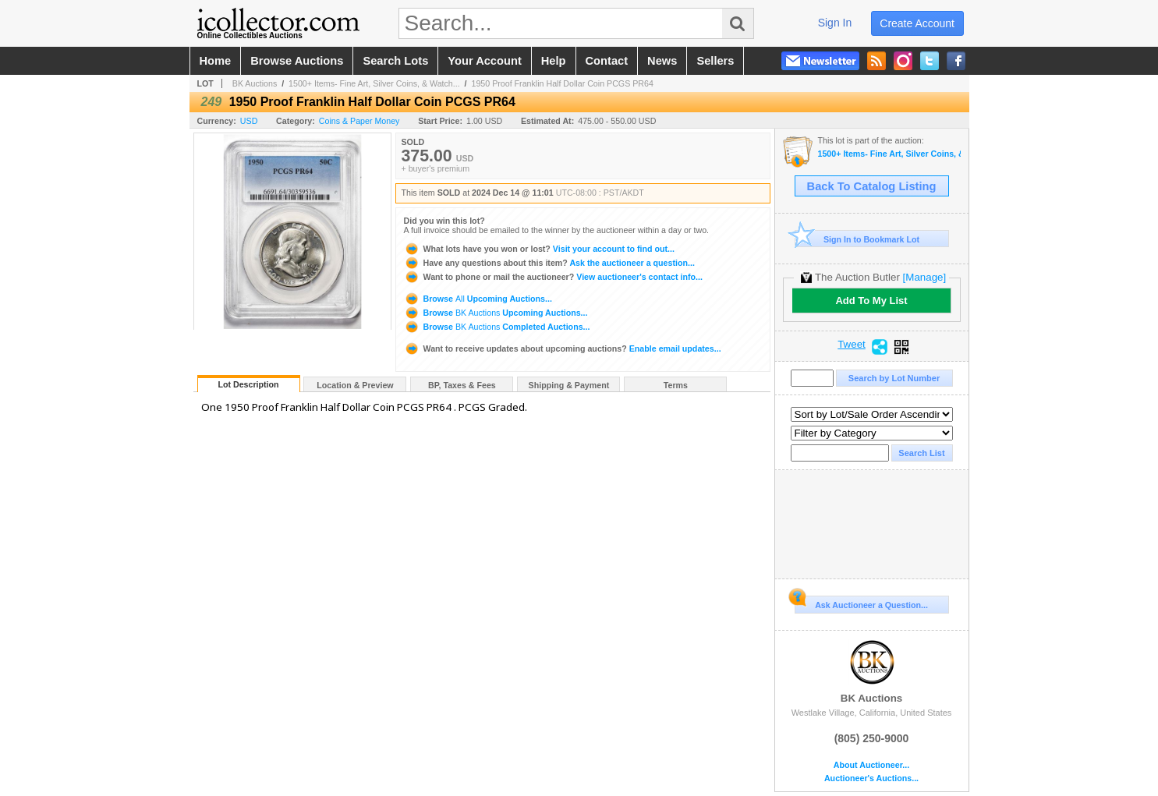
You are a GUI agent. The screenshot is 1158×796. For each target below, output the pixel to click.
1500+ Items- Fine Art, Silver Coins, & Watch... (374, 83)
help (553, 61)
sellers (715, 61)
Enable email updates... (562, 348)
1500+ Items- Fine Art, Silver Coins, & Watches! (889, 154)
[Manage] (924, 277)
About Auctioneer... (871, 765)
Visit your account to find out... (539, 248)
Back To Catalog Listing (872, 186)
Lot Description (248, 384)
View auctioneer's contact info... (553, 276)
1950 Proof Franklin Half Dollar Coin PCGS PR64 (562, 83)
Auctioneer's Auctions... (871, 778)
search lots (395, 61)
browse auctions (296, 61)
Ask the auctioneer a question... (549, 262)
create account (917, 23)
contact (607, 61)
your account (484, 61)
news (662, 61)
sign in (835, 22)
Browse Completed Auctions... (497, 326)
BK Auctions (254, 83)
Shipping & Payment (569, 385)
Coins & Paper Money (359, 121)
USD (249, 121)
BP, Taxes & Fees (462, 385)
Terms (676, 385)
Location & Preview (355, 385)
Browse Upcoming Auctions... (478, 298)
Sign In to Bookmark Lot (857, 239)
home (216, 61)
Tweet (852, 344)
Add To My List (871, 300)
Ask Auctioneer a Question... (861, 603)
